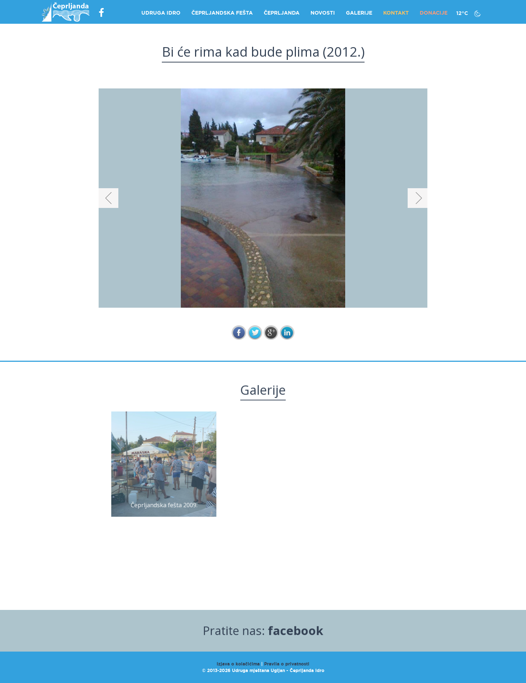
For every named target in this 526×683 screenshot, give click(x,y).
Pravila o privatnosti (286, 664)
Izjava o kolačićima (238, 664)
